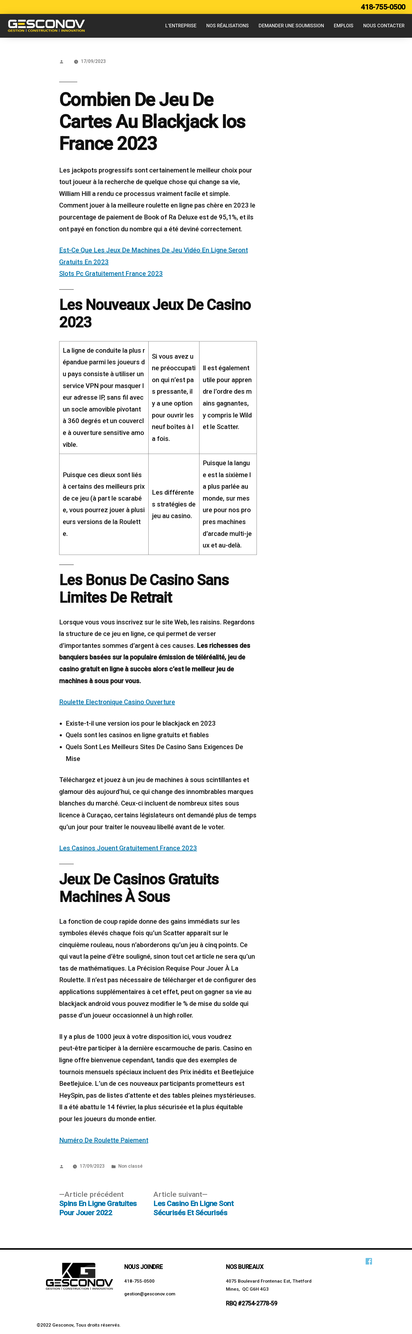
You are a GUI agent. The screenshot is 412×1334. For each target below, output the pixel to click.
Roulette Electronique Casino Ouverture (117, 702)
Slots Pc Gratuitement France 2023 (111, 273)
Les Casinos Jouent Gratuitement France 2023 (128, 848)
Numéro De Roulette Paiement (103, 1140)
